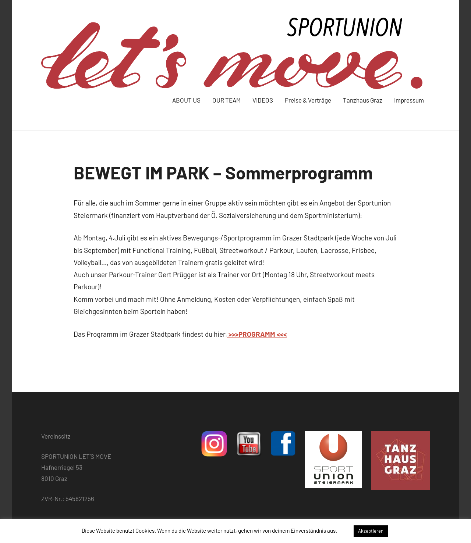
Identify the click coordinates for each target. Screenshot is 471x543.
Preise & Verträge (308, 100)
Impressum (409, 100)
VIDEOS (262, 100)
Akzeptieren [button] (370, 531)
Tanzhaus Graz (362, 100)
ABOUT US (186, 100)
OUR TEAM (226, 100)
